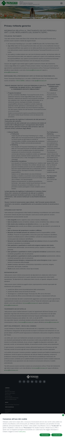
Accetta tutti (56, 435)
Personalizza (45, 435)
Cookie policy (21, 431)
